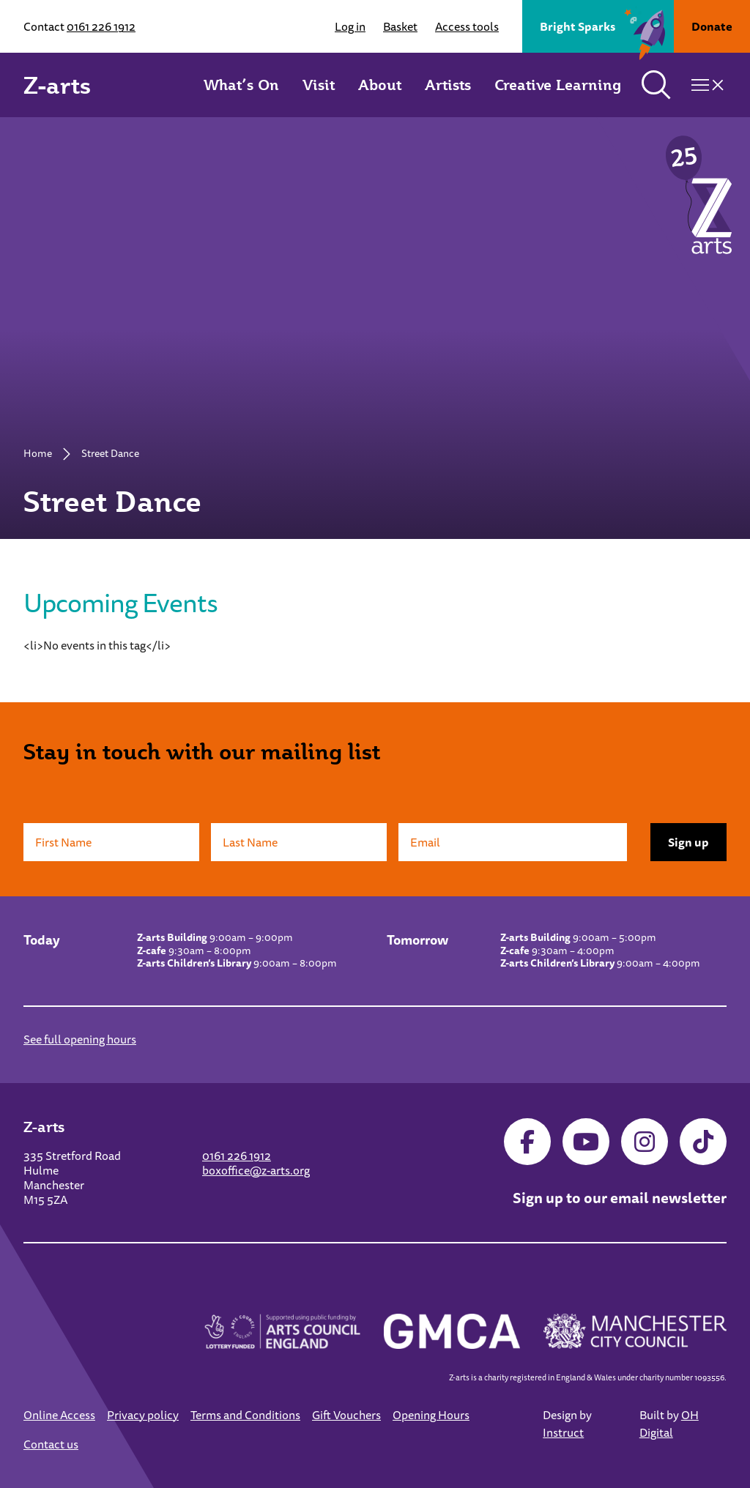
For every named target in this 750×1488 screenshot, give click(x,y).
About (379, 85)
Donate (711, 26)
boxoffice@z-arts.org (256, 1170)
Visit (318, 85)
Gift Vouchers (346, 1414)
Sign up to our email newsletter (620, 1197)
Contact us (50, 1444)
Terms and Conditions (245, 1414)
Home (37, 453)
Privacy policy (143, 1414)
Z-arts (57, 85)
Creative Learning (557, 85)
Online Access (59, 1414)
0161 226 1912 (101, 26)
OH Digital (669, 1423)
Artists (448, 85)
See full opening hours (79, 1039)
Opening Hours (431, 1414)
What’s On (241, 85)
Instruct (563, 1432)
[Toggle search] (656, 85)
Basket (400, 26)
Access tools (467, 26)
